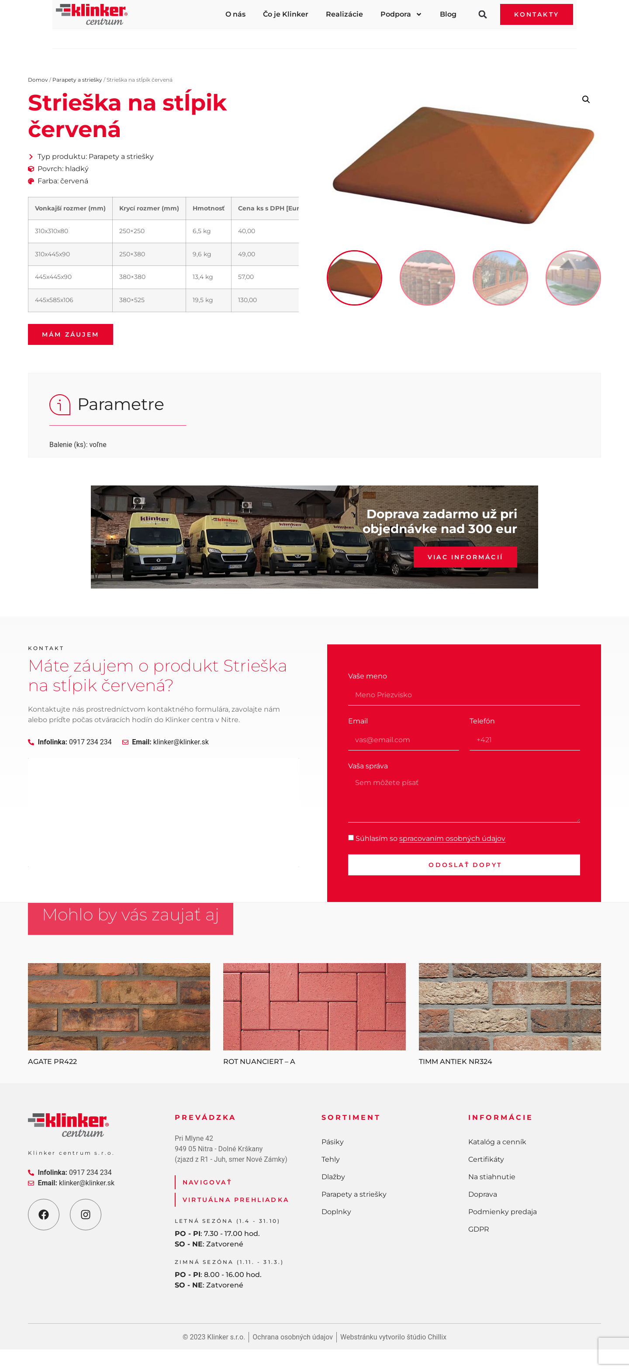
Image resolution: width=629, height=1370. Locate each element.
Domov (38, 79)
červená (74, 181)
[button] (482, 14)
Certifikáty (486, 1159)
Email (358, 721)
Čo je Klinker (285, 14)
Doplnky (487, 37)
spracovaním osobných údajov (452, 838)
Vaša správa (368, 766)
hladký (77, 169)
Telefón (482, 721)
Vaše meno (367, 676)
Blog (448, 14)
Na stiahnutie (491, 1177)
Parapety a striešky (386, 37)
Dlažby (289, 37)
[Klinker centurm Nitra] (163, 812)
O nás (235, 14)
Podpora (401, 14)
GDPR (478, 1229)
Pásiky (138, 37)
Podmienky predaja (502, 1212)
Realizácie (344, 14)
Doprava (482, 1194)
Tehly (212, 37)
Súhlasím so (430, 838)
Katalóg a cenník (497, 1142)
